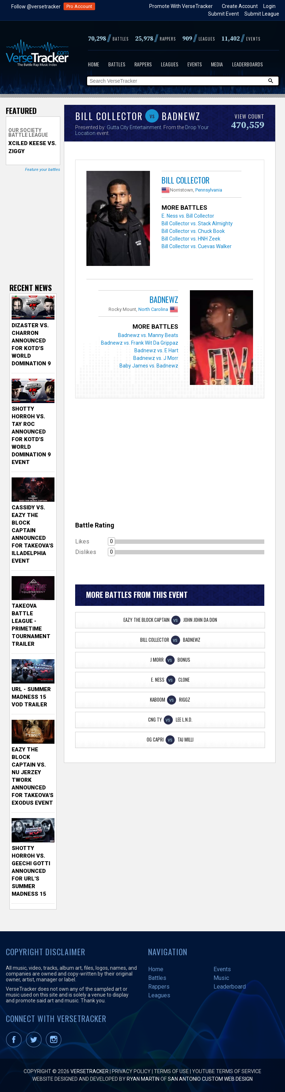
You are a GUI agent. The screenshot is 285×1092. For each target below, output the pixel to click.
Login (269, 6)
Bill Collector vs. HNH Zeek (191, 239)
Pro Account (79, 6)
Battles (116, 64)
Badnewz (164, 299)
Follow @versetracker (36, 6)
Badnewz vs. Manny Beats (148, 335)
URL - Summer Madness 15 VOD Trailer (31, 697)
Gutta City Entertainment (134, 127)
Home (93, 64)
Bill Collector (185, 180)
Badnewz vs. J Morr (155, 358)
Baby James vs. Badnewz (148, 366)
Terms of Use (171, 1071)
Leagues (169, 64)
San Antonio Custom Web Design (210, 1079)
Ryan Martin (143, 1079)
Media (217, 64)
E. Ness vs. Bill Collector (188, 216)
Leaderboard (229, 986)
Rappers (143, 64)
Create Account (240, 6)
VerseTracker (89, 1071)
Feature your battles (42, 169)
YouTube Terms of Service (226, 1071)
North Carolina (153, 309)
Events (194, 64)
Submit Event (223, 14)
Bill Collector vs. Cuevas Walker (197, 246)
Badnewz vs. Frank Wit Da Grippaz (139, 343)
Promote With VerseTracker (181, 6)
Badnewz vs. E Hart (156, 350)
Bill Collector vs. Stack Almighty (197, 223)
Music (221, 977)
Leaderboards (247, 64)
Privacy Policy (131, 1071)
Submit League (261, 14)
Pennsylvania (208, 190)
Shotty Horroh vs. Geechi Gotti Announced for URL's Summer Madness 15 (31, 871)
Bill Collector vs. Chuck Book (193, 231)
